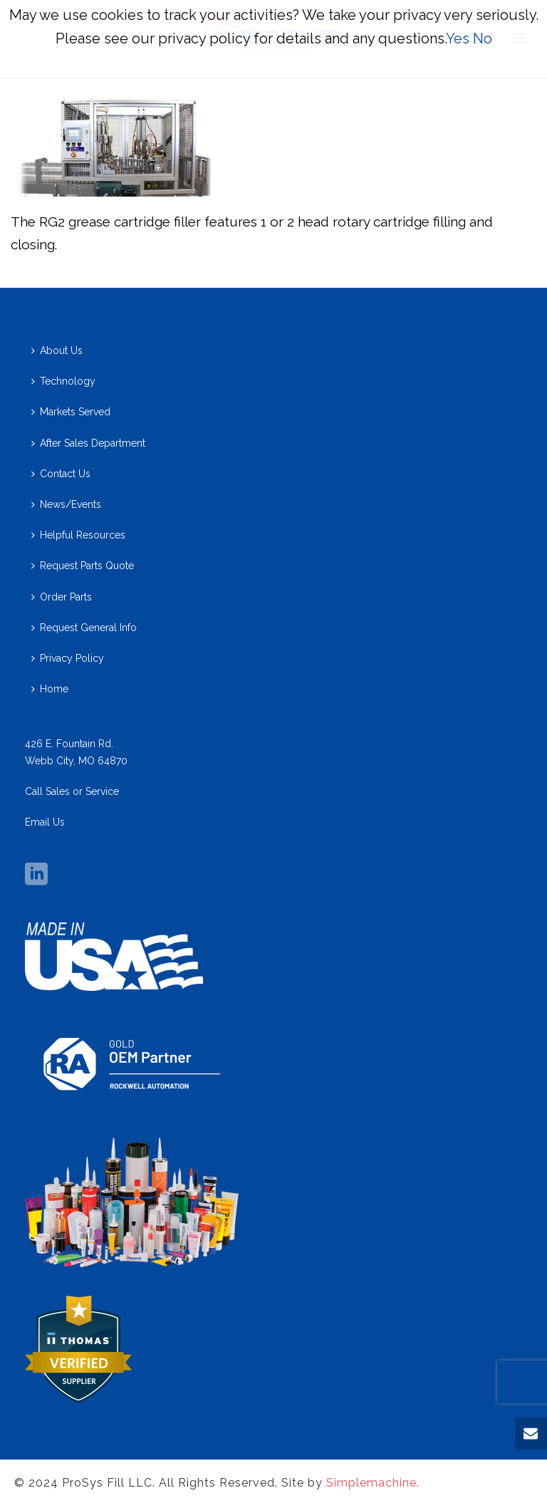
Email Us (45, 822)
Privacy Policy (67, 658)
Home (49, 689)
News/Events (66, 504)
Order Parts (61, 597)
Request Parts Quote (82, 565)
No (482, 38)
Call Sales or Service (72, 791)
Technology (63, 381)
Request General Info (84, 627)
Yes (457, 38)
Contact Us (60, 473)
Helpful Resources (78, 535)
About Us (57, 350)
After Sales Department (88, 443)
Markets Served (70, 411)
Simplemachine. (373, 1482)
